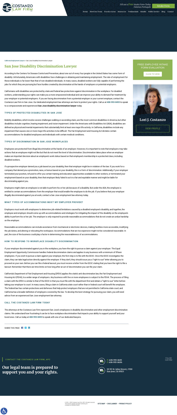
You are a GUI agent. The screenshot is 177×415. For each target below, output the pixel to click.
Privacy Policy (125, 404)
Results (145, 11)
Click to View (153, 74)
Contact (171, 11)
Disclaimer (112, 404)
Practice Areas (113, 11)
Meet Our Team (100, 11)
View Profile (152, 128)
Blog (164, 11)
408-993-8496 (115, 362)
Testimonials (136, 11)
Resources (125, 11)
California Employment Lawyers (15, 60)
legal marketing (82, 403)
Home (90, 11)
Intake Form (163, 6)
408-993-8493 (113, 102)
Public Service (155, 11)
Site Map (101, 404)
